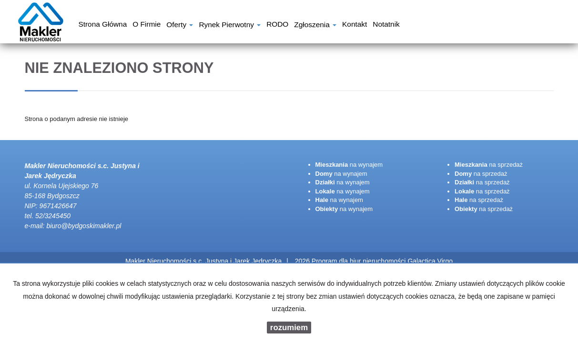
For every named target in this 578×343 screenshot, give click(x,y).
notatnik (386, 25)
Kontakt (354, 25)
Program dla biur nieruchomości (360, 261)
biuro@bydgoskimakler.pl (83, 226)
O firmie (146, 25)
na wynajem (349, 164)
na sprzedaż (489, 164)
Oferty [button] (179, 25)
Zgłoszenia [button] (315, 25)
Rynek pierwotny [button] (230, 25)
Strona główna (102, 25)
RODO (277, 25)
